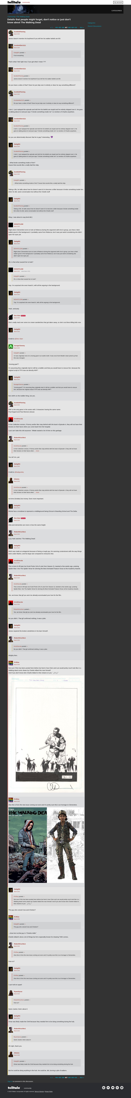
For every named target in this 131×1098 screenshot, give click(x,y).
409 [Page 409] (72, 27)
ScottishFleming (19, 32)
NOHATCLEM (18, 224)
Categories (117, 10)
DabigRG (16, 52)
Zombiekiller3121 (20, 45)
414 (81, 27)
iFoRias (16, 662)
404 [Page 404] (56, 27)
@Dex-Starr (19, 339)
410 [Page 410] (75, 27)
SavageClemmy (19, 345)
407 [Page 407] (66, 27)
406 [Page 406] (63, 27)
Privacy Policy (49, 1091)
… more (36, 451)
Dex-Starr (17, 315)
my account (118, 2)
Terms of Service (39, 1091)
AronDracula (18, 419)
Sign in (10, 1081)
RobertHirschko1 (20, 437)
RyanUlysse (18, 991)
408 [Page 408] (69, 27)
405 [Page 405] (59, 27)
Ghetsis (16, 479)
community (26, 2)
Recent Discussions (94, 26)
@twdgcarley (19, 472)
